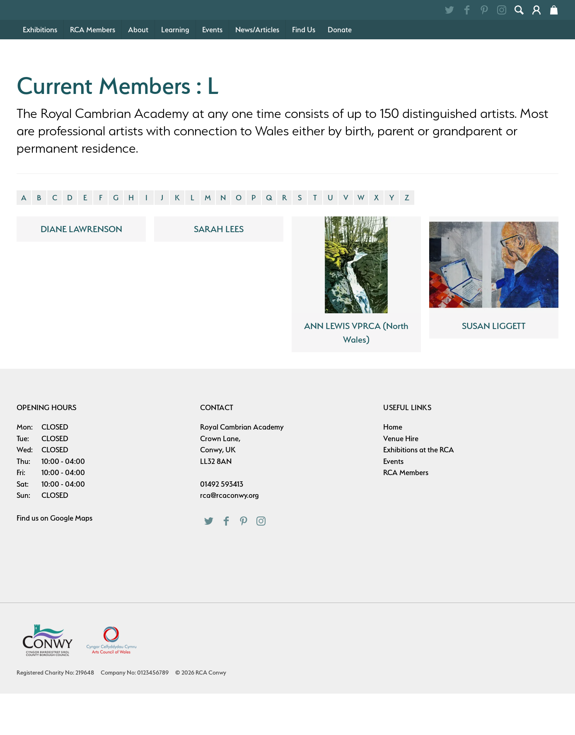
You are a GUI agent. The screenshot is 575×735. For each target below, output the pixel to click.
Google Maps (71, 559)
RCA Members (92, 71)
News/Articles (257, 71)
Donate (340, 71)
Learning (175, 71)
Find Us (303, 71)
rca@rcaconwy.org (229, 536)
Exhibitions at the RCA (418, 491)
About (138, 71)
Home (392, 468)
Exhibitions (40, 71)
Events (212, 71)
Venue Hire (400, 480)
